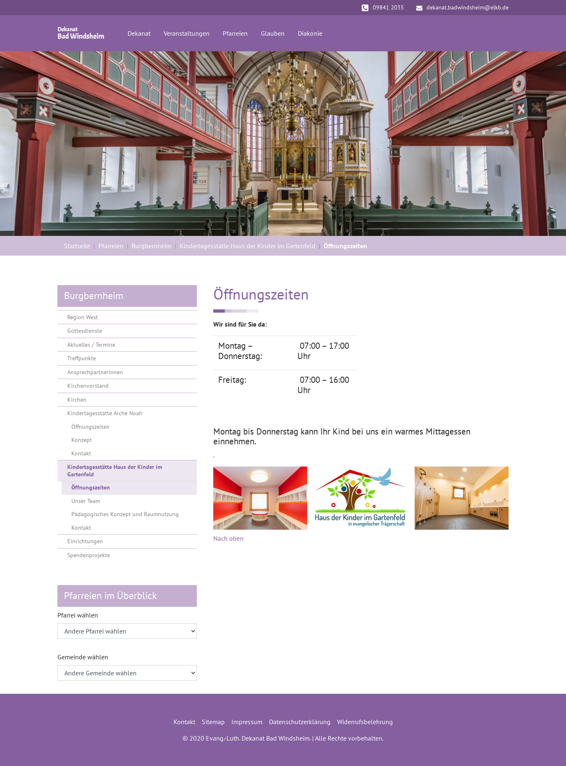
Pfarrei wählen (77, 615)
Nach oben (228, 538)
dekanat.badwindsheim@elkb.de (462, 7)
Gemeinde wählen (82, 657)
